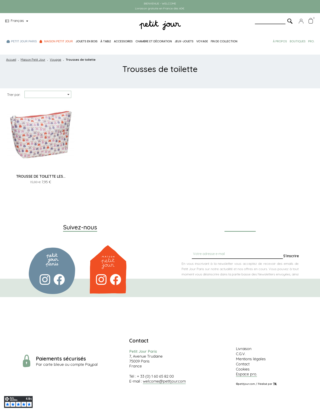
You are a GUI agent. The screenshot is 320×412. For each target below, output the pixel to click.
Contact (243, 363)
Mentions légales (251, 358)
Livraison (243, 348)
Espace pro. (246, 374)
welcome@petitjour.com (164, 381)
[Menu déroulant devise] (17, 21)
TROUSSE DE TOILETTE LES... (41, 176)
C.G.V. (241, 353)
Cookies (243, 369)
